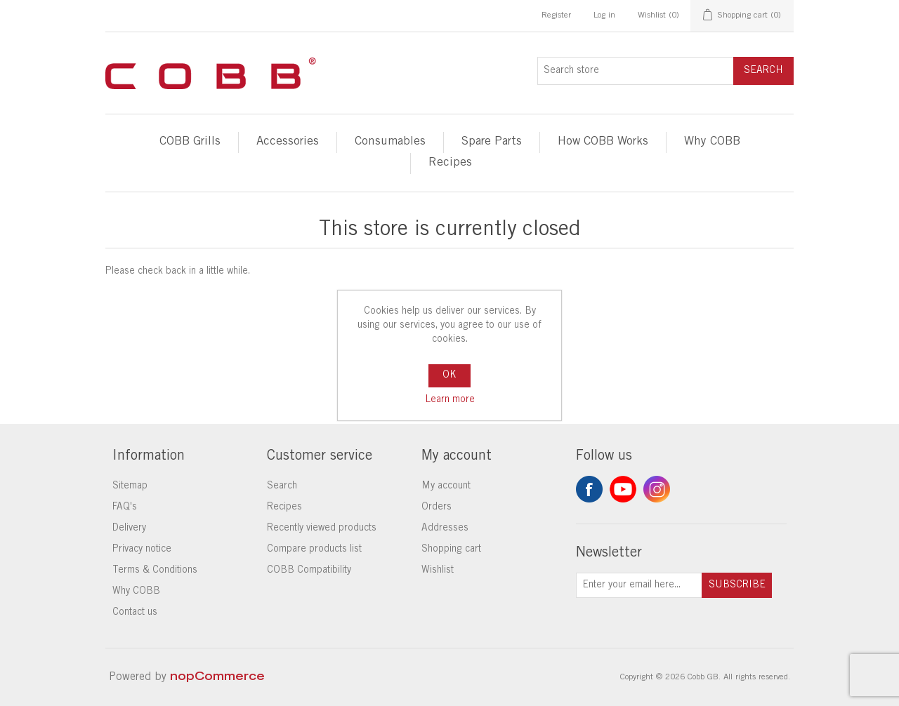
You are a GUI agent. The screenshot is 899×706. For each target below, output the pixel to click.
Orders (436, 507)
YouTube (623, 489)
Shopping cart (451, 549)
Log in (604, 15)
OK (449, 375)
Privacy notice (141, 549)
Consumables (390, 142)
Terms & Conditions (154, 570)
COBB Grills (190, 142)
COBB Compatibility (309, 570)
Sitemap (129, 486)
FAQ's (124, 507)
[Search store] (635, 71)
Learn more (450, 400)
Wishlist (437, 570)
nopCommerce (217, 677)
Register (556, 15)
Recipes (450, 163)
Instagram (656, 489)
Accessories (287, 142)
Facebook (589, 489)
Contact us (134, 613)
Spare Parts (491, 142)
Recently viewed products (321, 528)
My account (446, 486)
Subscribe (737, 585)
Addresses (444, 528)
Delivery (129, 528)
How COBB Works (603, 142)
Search (763, 71)
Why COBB (712, 142)
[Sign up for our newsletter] (639, 585)
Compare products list (314, 549)
